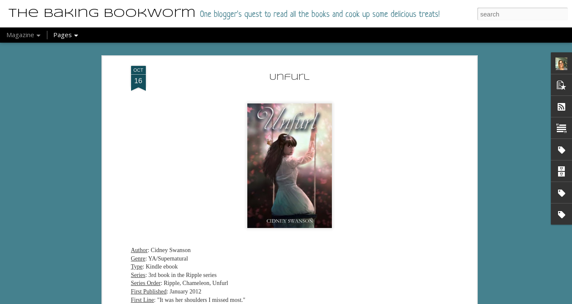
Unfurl (289, 70)
